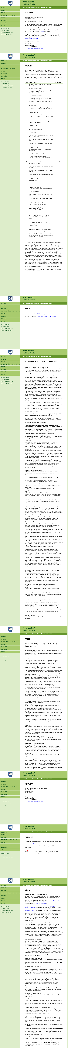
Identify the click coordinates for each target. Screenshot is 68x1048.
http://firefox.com (43, 901)
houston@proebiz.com (6, 34)
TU (33, 843)
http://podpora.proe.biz (30, 910)
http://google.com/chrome (40, 903)
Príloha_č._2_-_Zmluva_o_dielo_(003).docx (46, 316)
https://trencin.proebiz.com (31, 38)
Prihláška (41, 31)
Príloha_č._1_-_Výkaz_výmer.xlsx (44, 313)
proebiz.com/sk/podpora (7, 32)
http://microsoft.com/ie (53, 900)
